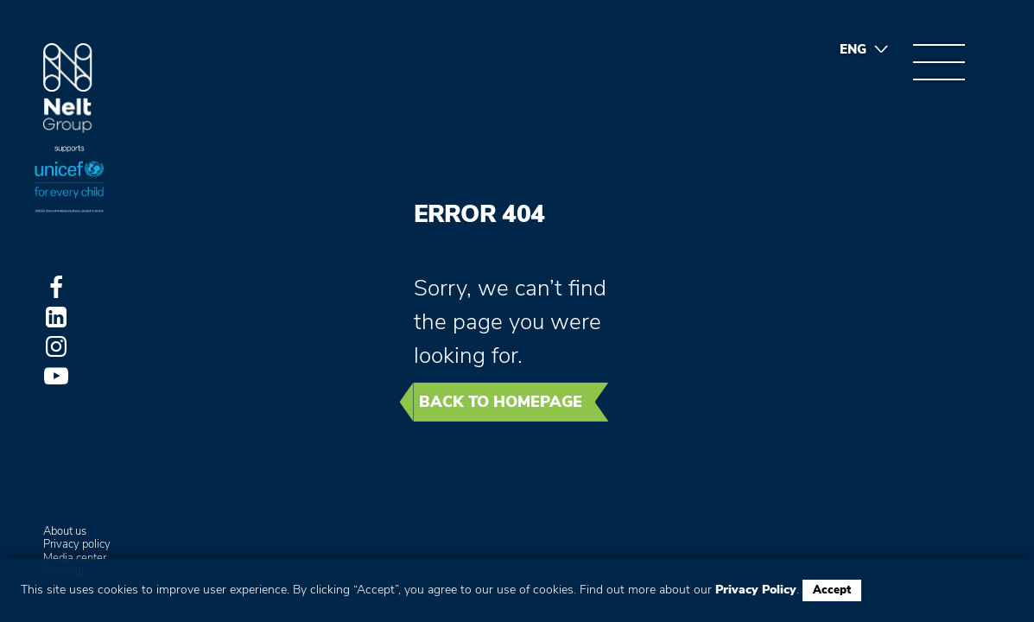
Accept (832, 590)
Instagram (56, 346)
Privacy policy (77, 545)
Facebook (56, 288)
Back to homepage (500, 401)
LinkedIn (56, 317)
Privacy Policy (755, 589)
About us (64, 532)
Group (67, 88)
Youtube (56, 376)
